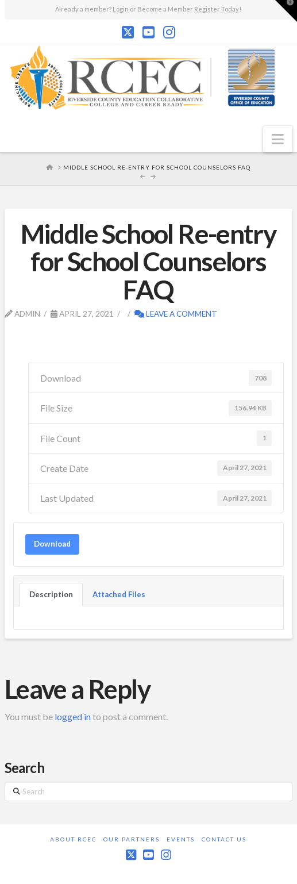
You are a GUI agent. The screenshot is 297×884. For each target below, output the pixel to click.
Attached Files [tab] (118, 594)
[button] (277, 139)
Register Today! (217, 9)
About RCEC (73, 839)
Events (181, 839)
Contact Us (224, 839)
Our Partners (131, 839)
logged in (73, 716)
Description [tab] (51, 594)
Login (121, 9)
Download (52, 543)
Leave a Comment (175, 313)
